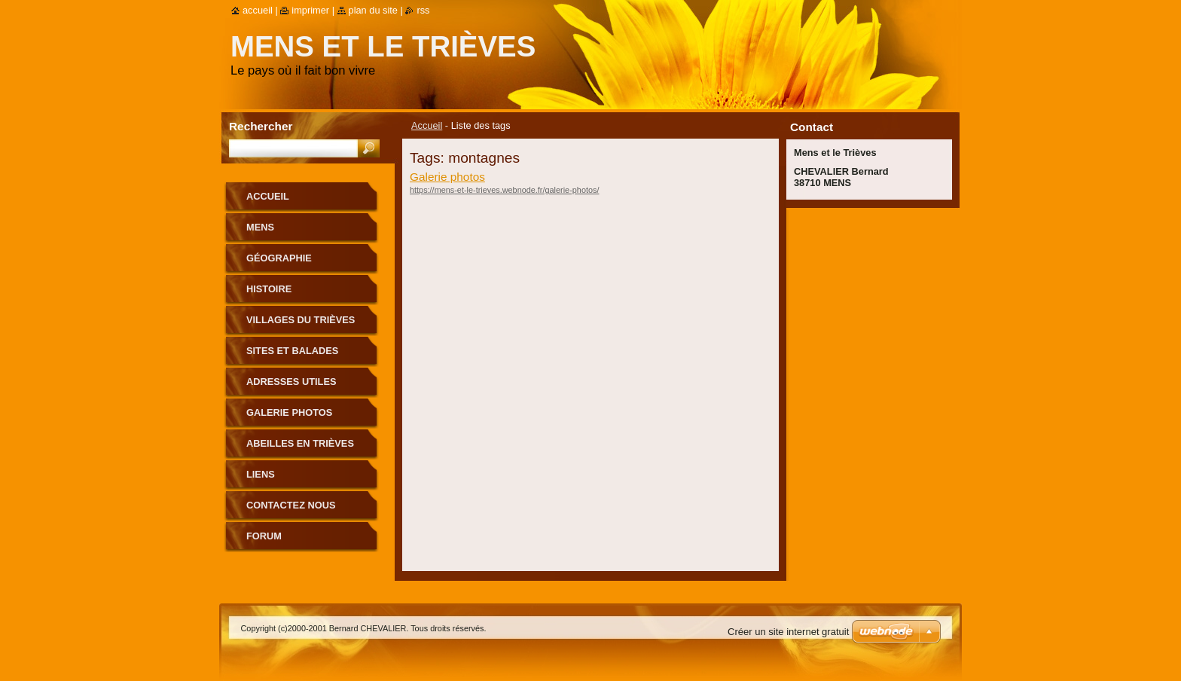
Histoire (268, 289)
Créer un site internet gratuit (788, 631)
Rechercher (261, 126)
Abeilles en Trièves (300, 443)
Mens (260, 227)
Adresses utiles (291, 381)
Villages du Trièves (300, 319)
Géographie (279, 258)
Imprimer (310, 10)
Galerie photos (447, 176)
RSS (423, 10)
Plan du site (373, 10)
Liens (260, 474)
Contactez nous (290, 505)
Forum (264, 536)
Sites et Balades (292, 350)
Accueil (426, 125)
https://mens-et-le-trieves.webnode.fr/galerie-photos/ (504, 189)
